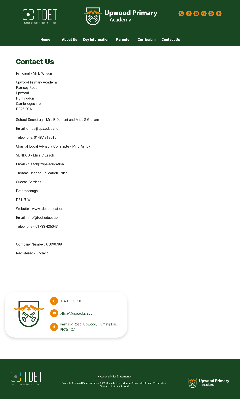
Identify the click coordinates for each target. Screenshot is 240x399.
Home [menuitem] (45, 39)
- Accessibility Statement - (114, 376)
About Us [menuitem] (69, 39)
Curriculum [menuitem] (147, 39)
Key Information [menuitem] (96, 39)
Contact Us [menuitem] (170, 39)
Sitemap (104, 386)
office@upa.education (77, 313)
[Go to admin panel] (120, 386)
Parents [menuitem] (122, 39)
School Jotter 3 (139, 383)
